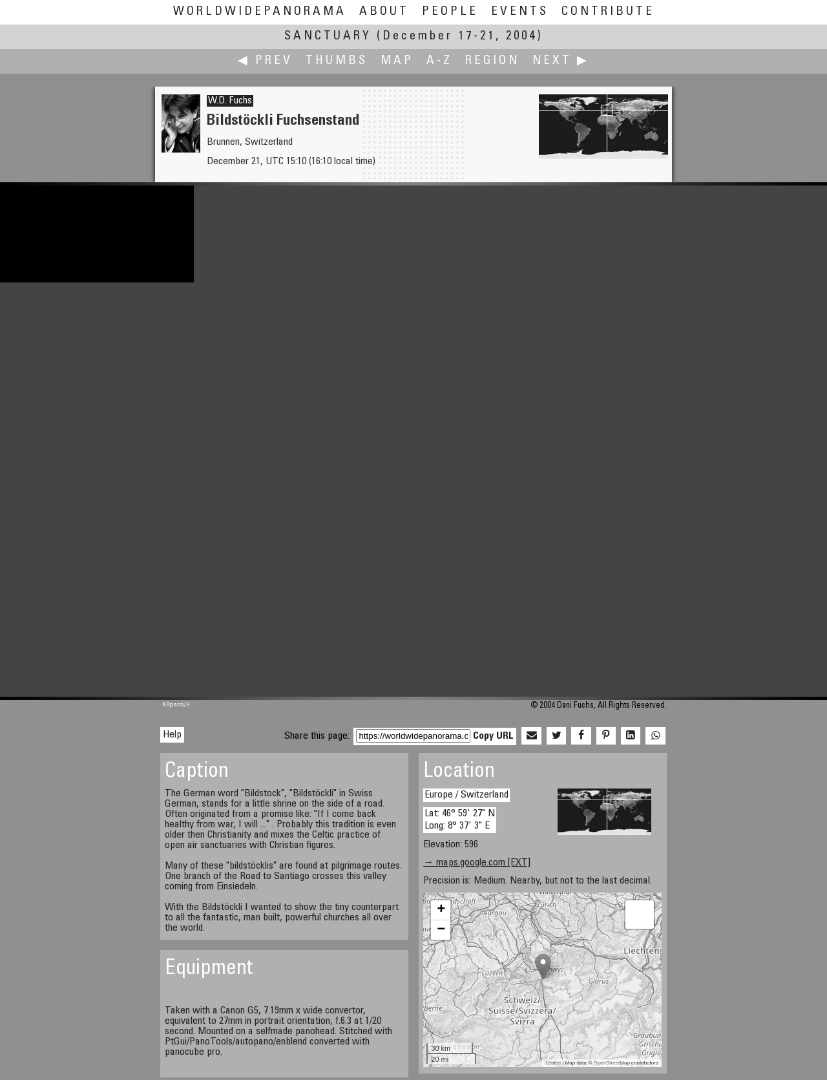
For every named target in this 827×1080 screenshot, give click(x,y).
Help (172, 735)
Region (492, 61)
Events (520, 12)
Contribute (607, 12)
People (450, 12)
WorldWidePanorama (259, 12)
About (384, 12)
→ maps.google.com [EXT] (476, 863)
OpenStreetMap (611, 1063)
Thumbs (337, 61)
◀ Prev (265, 61)
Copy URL (493, 736)
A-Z (439, 61)
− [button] (441, 930)
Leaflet (553, 1063)
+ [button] (441, 910)
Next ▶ (560, 61)
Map (397, 61)
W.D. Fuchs (230, 101)
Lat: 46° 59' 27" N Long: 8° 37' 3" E (459, 820)
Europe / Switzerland (466, 795)
